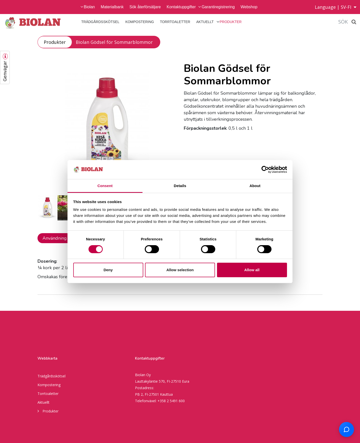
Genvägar (5, 71)
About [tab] (255, 186)
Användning (54, 238)
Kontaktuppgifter (181, 7)
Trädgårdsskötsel (100, 22)
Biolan (89, 7)
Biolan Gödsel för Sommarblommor (114, 42)
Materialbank (112, 7)
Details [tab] (180, 186)
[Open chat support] (346, 429)
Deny (108, 270)
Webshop (248, 7)
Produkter (231, 22)
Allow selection (180, 270)
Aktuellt (205, 22)
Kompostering (139, 22)
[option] (107, 125)
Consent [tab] (105, 186)
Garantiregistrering (218, 7)
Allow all (252, 270)
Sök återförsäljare (145, 7)
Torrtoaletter (175, 22)
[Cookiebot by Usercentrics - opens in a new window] (265, 169)
